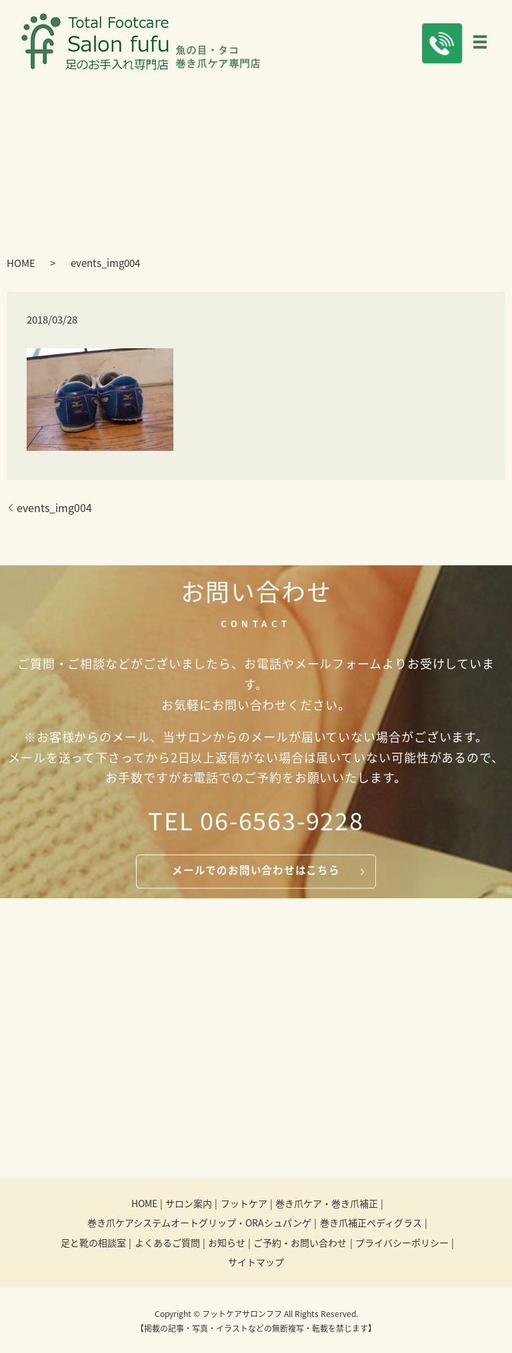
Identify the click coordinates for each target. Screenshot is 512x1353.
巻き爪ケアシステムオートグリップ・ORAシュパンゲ (199, 1223)
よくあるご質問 (167, 1243)
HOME (21, 264)
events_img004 (54, 508)
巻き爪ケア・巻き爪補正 (326, 1204)
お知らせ (226, 1243)
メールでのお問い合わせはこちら (256, 872)
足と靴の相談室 (93, 1243)
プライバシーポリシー (402, 1243)
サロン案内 (188, 1204)
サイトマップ (256, 1263)
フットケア (244, 1204)
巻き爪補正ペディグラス (371, 1223)
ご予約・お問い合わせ (300, 1243)
